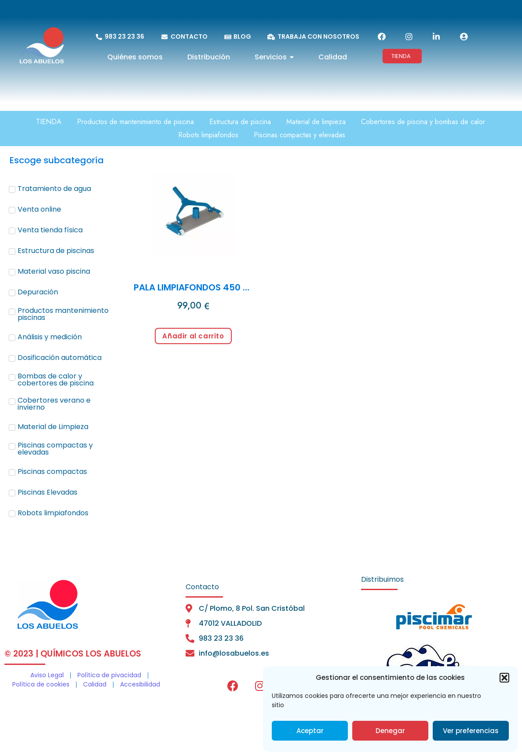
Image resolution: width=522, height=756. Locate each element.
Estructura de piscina (240, 122)
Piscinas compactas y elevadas (299, 135)
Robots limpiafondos (208, 135)
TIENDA (49, 122)
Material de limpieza (316, 122)
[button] (504, 677)
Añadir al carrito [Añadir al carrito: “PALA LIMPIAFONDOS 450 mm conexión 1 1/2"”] (193, 336)
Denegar (390, 730)
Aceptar (310, 730)
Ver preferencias (471, 730)
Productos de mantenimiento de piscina (135, 122)
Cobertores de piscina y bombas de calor (423, 122)
